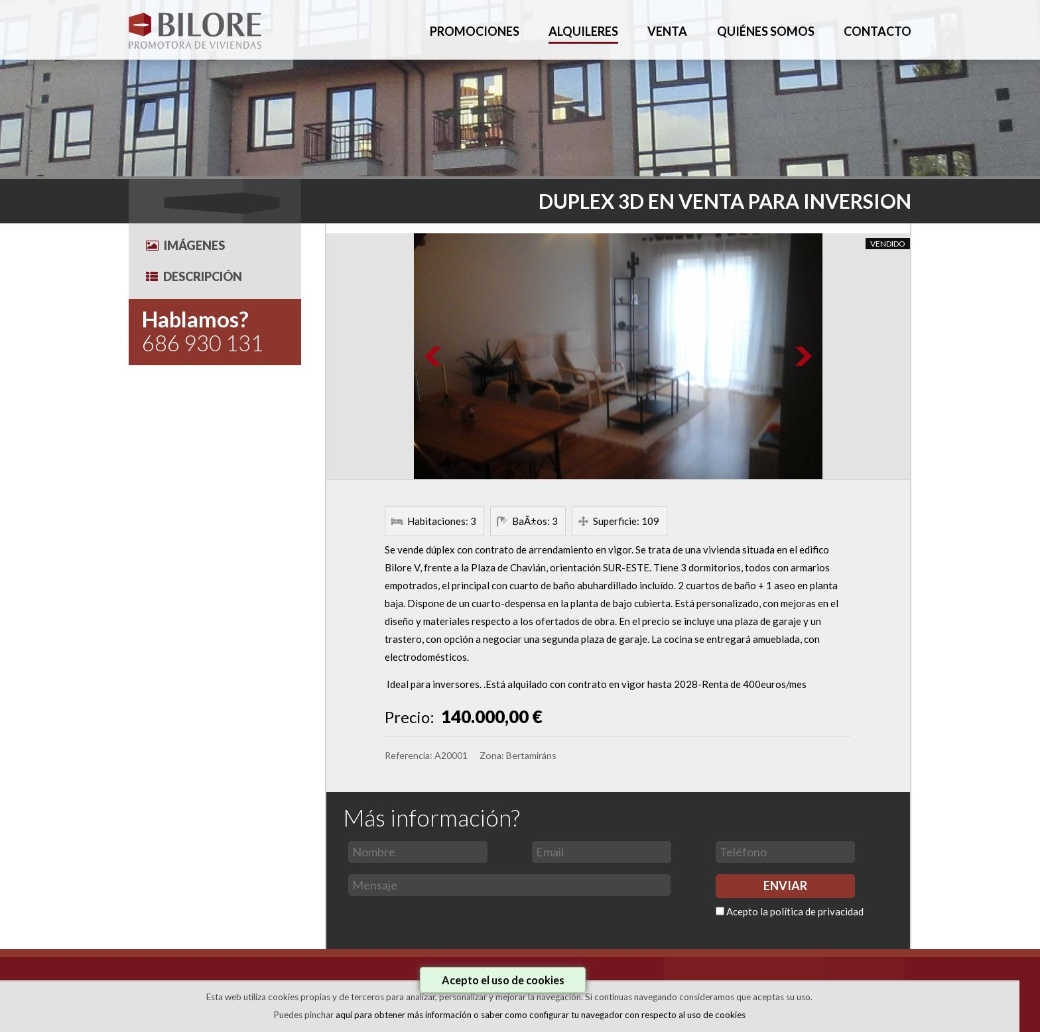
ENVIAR (785, 885)
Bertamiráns (531, 755)
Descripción (194, 276)
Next (802, 356)
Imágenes (185, 245)
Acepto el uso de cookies (503, 980)
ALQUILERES (583, 31)
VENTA (667, 31)
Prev (433, 356)
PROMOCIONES (474, 31)
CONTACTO (877, 31)
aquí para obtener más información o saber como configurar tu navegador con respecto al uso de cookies (541, 1014)
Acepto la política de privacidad (795, 911)
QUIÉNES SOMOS (765, 31)
